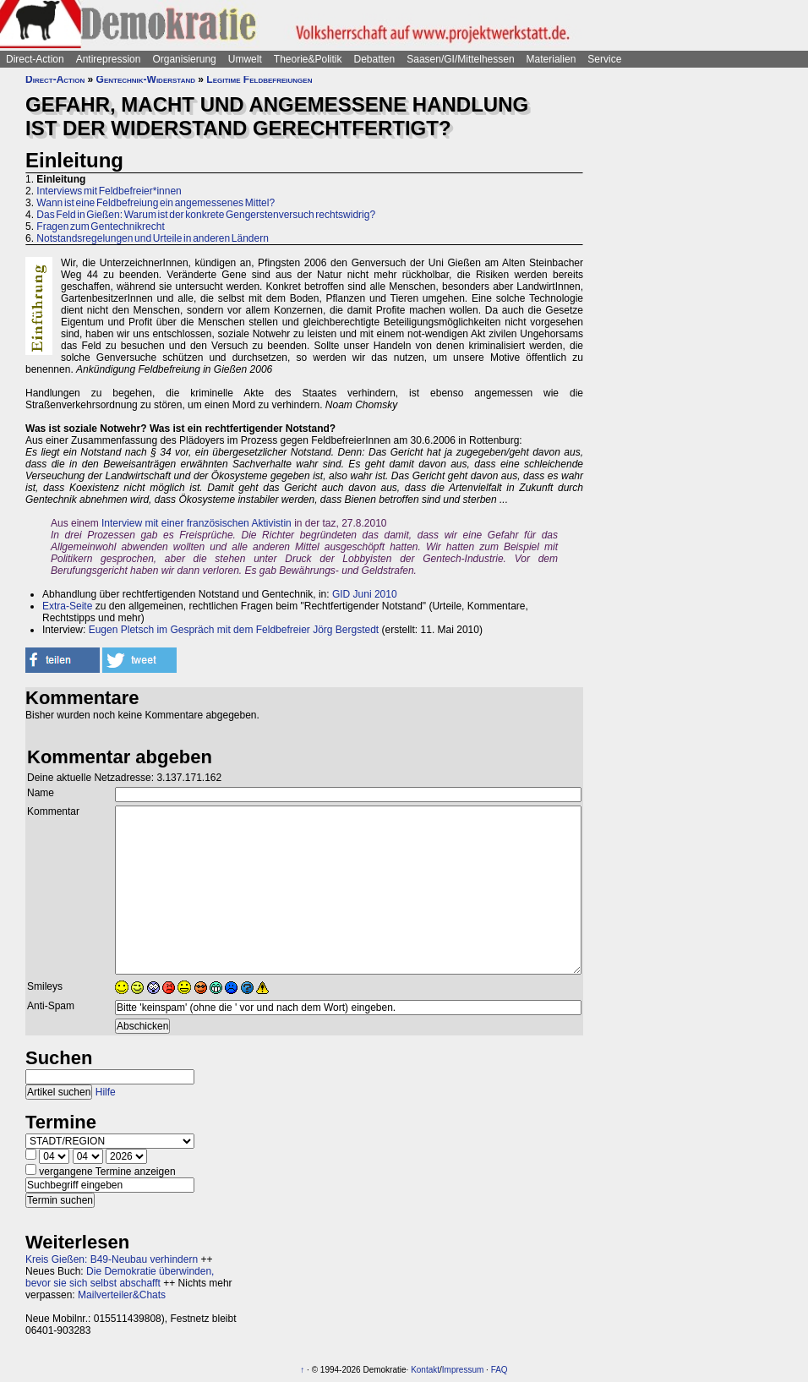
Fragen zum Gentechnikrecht (100, 226)
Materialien (551, 59)
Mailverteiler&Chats (122, 1295)
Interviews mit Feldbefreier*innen (108, 191)
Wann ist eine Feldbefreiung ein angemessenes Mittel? (155, 203)
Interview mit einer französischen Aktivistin (196, 523)
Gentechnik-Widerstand (145, 79)
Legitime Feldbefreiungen (259, 79)
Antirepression (108, 59)
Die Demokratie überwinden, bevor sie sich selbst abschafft (119, 1277)
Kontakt (425, 1369)
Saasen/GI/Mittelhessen (460, 59)
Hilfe (106, 1092)
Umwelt (245, 59)
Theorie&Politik (308, 59)
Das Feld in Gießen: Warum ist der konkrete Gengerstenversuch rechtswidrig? (205, 215)
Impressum (462, 1369)
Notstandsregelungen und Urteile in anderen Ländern (152, 238)
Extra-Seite (67, 606)
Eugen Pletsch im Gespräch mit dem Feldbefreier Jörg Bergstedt (232, 630)
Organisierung (184, 59)
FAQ (499, 1369)
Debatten (375, 59)
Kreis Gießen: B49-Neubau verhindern (111, 1259)
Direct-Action (35, 59)
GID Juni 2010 (364, 594)
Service (604, 59)
